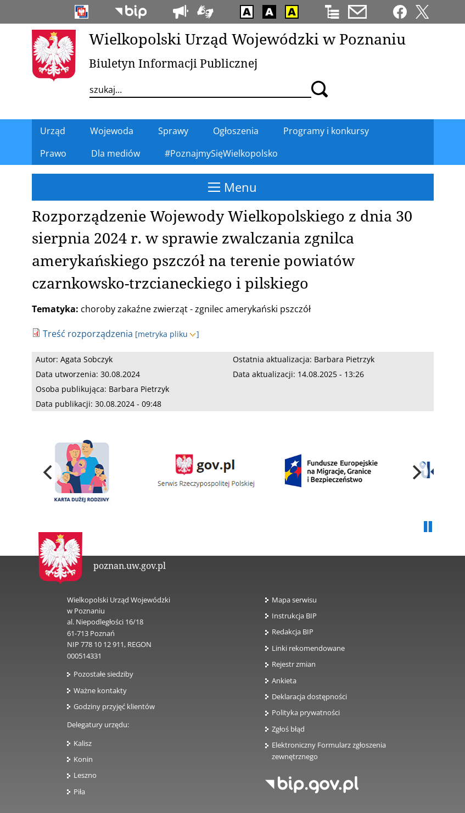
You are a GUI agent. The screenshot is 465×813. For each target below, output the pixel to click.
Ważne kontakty (100, 690)
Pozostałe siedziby (103, 674)
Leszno (85, 775)
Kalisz (83, 743)
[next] (416, 472)
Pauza (428, 527)
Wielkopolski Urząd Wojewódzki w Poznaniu (247, 39)
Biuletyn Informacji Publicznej (173, 63)
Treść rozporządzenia (88, 334)
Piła (79, 792)
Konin (83, 759)
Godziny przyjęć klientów (114, 706)
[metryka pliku (167, 334)
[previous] (49, 472)
